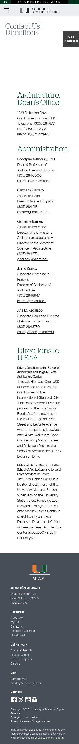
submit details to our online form (45, 737)
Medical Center (20, 654)
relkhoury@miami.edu (33, 134)
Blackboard (18, 635)
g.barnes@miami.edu (32, 259)
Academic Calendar (23, 631)
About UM (17, 617)
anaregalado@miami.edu (35, 332)
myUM (15, 622)
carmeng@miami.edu (33, 212)
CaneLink (17, 626)
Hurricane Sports (21, 659)
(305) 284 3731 (19, 602)
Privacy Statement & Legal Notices (30, 721)
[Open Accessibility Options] (5, 2)
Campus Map (19, 679)
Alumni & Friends (21, 650)
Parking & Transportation (26, 683)
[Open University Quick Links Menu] (73, 2)
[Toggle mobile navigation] (6, 10)
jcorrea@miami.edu (31, 301)
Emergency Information (24, 717)
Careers (15, 663)
